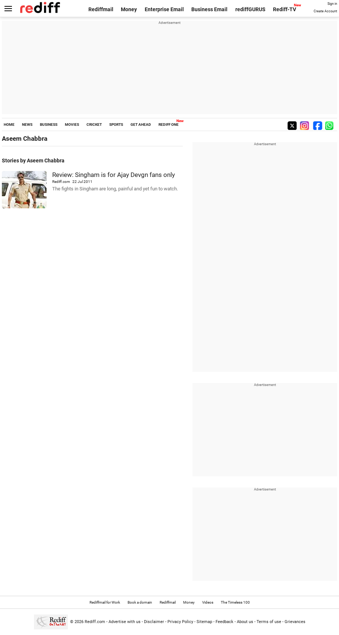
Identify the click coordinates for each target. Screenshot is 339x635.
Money (129, 9)
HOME (9, 124)
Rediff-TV (284, 9)
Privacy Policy (180, 621)
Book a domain (140, 602)
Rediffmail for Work (105, 602)
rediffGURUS (250, 9)
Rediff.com (95, 621)
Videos (207, 602)
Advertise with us (125, 621)
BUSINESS (48, 124)
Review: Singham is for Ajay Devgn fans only (113, 174)
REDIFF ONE (168, 124)
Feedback (224, 621)
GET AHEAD (141, 124)
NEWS (27, 124)
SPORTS (116, 124)
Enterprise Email (164, 9)
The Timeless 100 (235, 602)
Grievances (295, 621)
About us (245, 621)
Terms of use (269, 621)
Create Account (325, 11)
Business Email (209, 9)
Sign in (332, 4)
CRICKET (94, 124)
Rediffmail (100, 9)
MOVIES (72, 124)
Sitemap (204, 621)
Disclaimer (154, 621)
